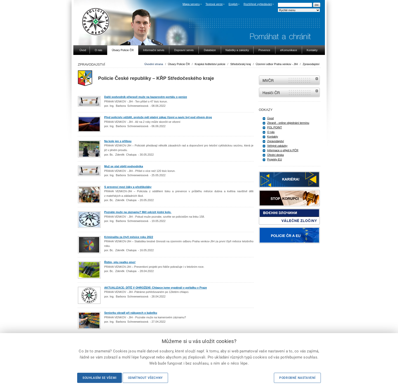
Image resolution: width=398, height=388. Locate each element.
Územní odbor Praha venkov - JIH (277, 64)
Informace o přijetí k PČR (282, 150)
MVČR (289, 80)
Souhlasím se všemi (99, 378)
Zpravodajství (311, 64)
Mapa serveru (191, 4)
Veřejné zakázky (277, 145)
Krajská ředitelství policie (210, 64)
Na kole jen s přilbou (118, 141)
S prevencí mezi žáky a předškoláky (128, 186)
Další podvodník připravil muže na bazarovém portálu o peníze (145, 96)
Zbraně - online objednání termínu (288, 122)
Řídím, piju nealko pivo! (120, 262)
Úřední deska (275, 154)
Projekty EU (274, 159)
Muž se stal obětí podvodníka (123, 166)
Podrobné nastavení (297, 378)
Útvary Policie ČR (179, 64)
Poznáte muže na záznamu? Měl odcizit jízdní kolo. (138, 212)
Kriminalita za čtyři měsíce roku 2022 (128, 236)
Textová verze (214, 4)
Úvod (270, 118)
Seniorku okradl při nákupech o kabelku (130, 312)
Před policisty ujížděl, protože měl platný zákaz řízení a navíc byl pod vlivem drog (158, 117)
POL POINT (274, 127)
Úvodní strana (153, 64)
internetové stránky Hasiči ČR (289, 92)
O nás (271, 131)
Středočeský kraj (240, 64)
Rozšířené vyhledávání (258, 4)
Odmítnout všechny (145, 378)
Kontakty (272, 136)
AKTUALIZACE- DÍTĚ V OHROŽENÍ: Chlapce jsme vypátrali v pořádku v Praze (155, 287)
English (233, 4)
